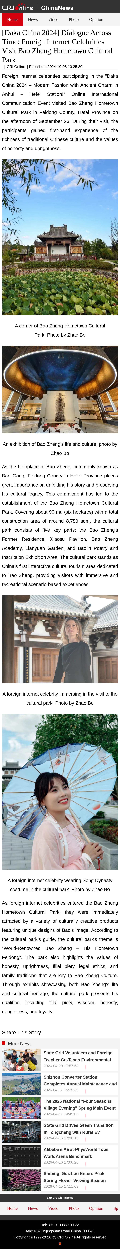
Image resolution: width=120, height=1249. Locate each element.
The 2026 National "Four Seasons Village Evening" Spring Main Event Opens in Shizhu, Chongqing (80, 1106)
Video (53, 19)
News (33, 19)
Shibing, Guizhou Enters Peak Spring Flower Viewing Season (75, 1177)
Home (12, 19)
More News (19, 1043)
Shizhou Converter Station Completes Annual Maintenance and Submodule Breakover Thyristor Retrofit (80, 1082)
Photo (74, 19)
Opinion (96, 19)
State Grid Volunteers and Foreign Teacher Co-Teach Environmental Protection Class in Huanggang (78, 1057)
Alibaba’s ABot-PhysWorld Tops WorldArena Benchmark (76, 1153)
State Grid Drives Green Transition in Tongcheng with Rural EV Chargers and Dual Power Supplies (79, 1130)
